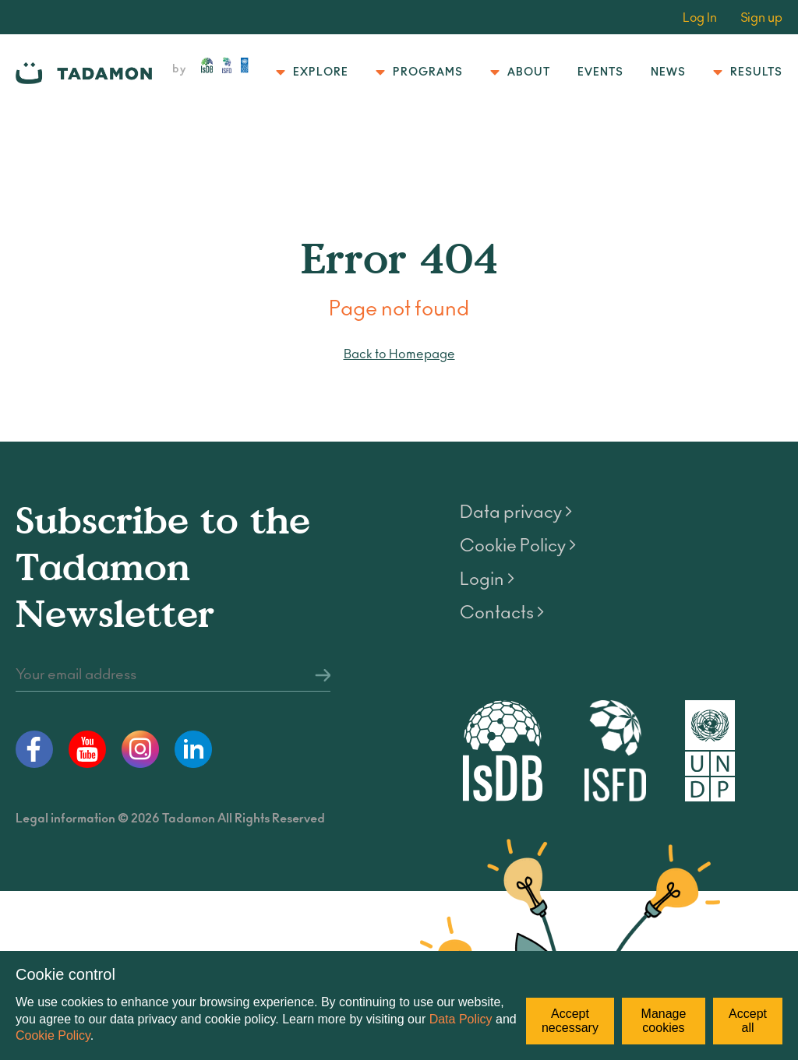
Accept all (748, 1020)
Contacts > (502, 613)
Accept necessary (570, 1020)
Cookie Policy (53, 1035)
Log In (700, 18)
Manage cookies (664, 1020)
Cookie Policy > (518, 546)
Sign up (761, 18)
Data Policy (461, 1019)
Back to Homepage (399, 354)
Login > (487, 579)
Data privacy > (516, 512)
